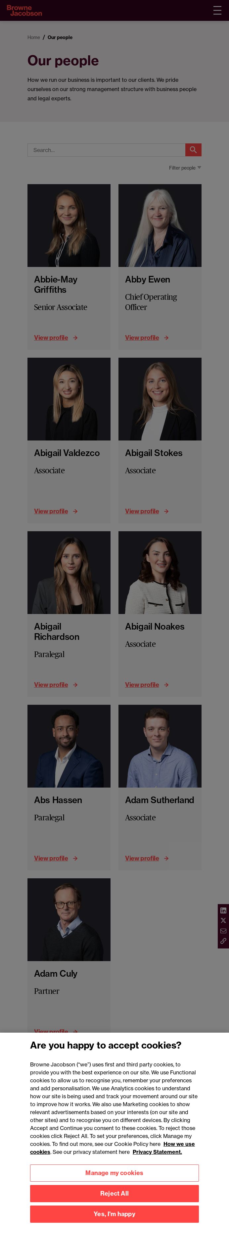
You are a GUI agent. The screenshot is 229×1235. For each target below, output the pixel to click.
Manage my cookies (114, 1180)
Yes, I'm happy (114, 1221)
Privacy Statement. (157, 1159)
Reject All (114, 1201)
